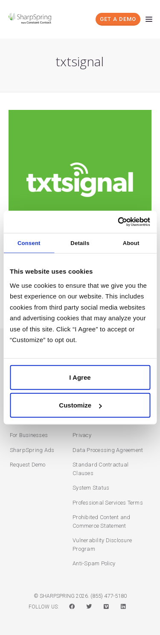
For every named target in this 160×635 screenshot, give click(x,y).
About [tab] (131, 242)
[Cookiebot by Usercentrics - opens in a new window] (114, 221)
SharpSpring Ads (32, 450)
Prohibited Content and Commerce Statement (102, 521)
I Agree (79, 377)
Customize (80, 405)
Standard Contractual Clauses (100, 468)
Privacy (82, 435)
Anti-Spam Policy (94, 563)
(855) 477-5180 (108, 596)
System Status (91, 487)
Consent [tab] (29, 242)
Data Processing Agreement (108, 450)
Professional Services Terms (108, 502)
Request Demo (28, 464)
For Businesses (29, 435)
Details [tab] (79, 242)
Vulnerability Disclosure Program (102, 544)
